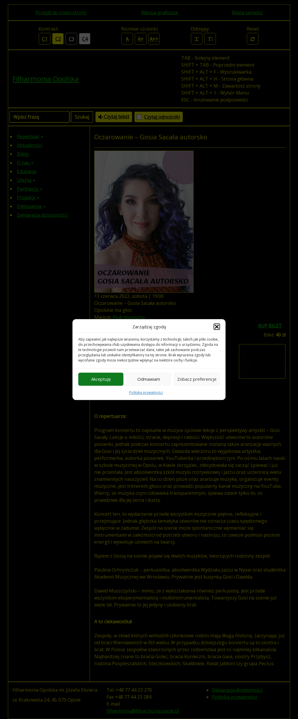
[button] (217, 327)
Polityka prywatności (146, 392)
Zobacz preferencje (197, 379)
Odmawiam (148, 379)
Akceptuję (101, 379)
